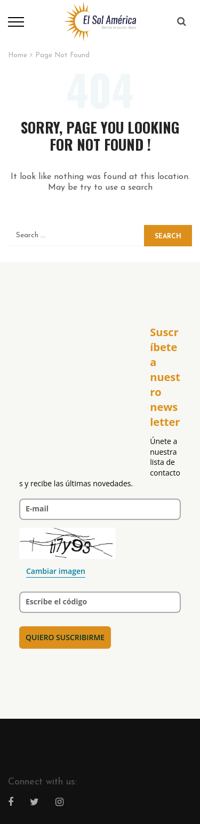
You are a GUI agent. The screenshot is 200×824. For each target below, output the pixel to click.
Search (168, 237)
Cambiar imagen (55, 571)
